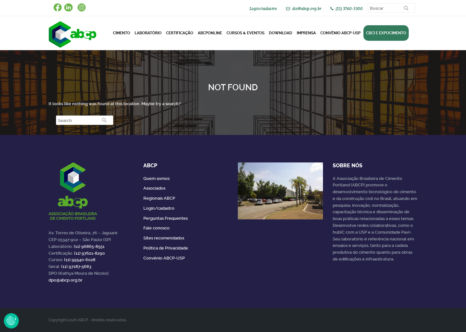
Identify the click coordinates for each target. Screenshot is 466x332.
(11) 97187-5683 (76, 266)
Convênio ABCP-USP (340, 33)
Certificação (179, 33)
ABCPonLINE (210, 33)
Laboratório (148, 33)
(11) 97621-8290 (89, 253)
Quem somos (156, 178)
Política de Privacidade (165, 248)
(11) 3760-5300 (349, 8)
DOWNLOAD (280, 33)
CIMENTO (121, 33)
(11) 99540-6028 (79, 259)
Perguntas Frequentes (165, 218)
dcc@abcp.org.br (306, 8)
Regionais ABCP (159, 198)
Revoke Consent (11, 321)
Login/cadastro (263, 8)
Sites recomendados (163, 238)
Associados (154, 188)
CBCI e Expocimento (386, 33)
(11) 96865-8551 (89, 246)
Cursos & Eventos (245, 33)
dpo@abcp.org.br (66, 280)
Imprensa (306, 33)
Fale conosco (156, 228)
